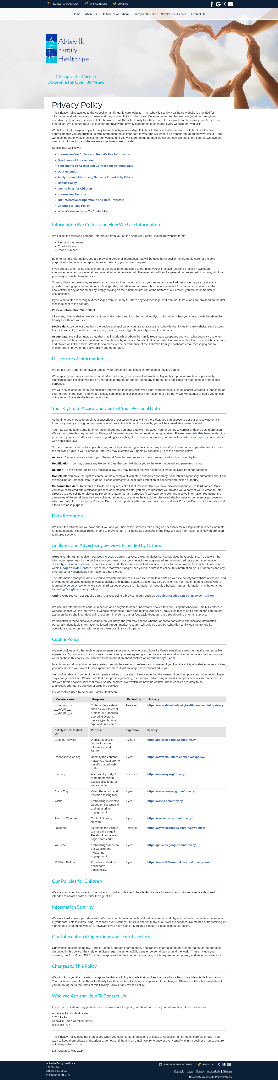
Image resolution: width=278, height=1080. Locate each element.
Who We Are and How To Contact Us (83, 211)
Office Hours (96, 4)
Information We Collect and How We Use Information (94, 154)
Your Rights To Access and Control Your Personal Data (95, 165)
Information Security (72, 194)
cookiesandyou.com (161, 658)
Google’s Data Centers (75, 568)
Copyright (179, 1071)
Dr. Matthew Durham (115, 14)
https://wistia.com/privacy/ (165, 801)
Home (76, 14)
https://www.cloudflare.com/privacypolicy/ (176, 757)
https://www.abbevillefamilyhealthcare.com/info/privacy (185, 705)
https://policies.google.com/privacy (171, 739)
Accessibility (213, 1071)
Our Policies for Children (75, 188)
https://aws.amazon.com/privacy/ (169, 818)
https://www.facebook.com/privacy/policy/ (176, 827)
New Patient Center (173, 14)
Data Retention (68, 171)
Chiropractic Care (144, 14)
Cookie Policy (67, 183)
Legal (190, 1071)
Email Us (120, 4)
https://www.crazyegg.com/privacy (171, 791)
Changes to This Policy (74, 205)
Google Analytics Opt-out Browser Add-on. (185, 595)
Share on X (219, 1064)
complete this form (198, 433)
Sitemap (227, 1071)
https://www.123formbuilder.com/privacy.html (178, 862)
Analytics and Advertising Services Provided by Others (95, 177)
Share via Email (229, 1064)
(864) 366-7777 (62, 1074)
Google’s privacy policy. (81, 589)
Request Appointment (63, 4)
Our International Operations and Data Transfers (91, 200)
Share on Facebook (224, 1064)
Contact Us (198, 14)
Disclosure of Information (75, 160)
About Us (91, 14)
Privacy (200, 1071)
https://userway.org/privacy (166, 774)
